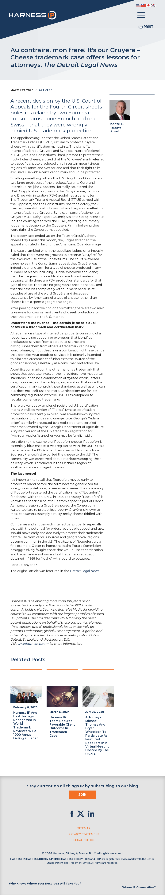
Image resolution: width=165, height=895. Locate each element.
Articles (45, 90)
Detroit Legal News (84, 571)
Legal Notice (84, 840)
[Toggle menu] (141, 15)
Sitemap (83, 828)
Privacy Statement (84, 834)
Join (82, 794)
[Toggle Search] (152, 15)
